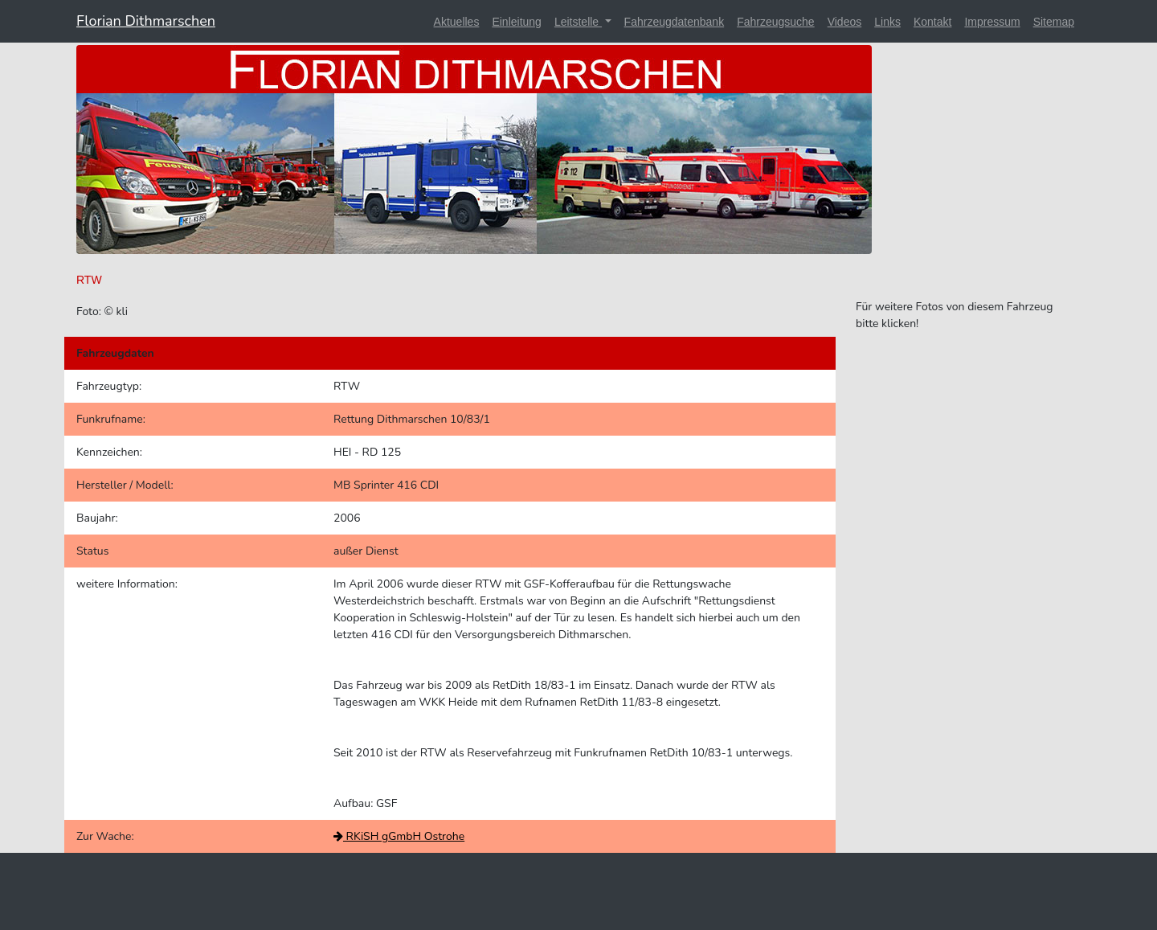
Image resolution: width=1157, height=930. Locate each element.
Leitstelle (578, 21)
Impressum (992, 21)
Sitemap (1053, 21)
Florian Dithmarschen (145, 21)
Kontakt (932, 21)
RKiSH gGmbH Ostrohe (398, 836)
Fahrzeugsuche (776, 21)
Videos (845, 21)
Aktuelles (457, 21)
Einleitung (517, 21)
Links (887, 21)
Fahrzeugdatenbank (674, 21)
